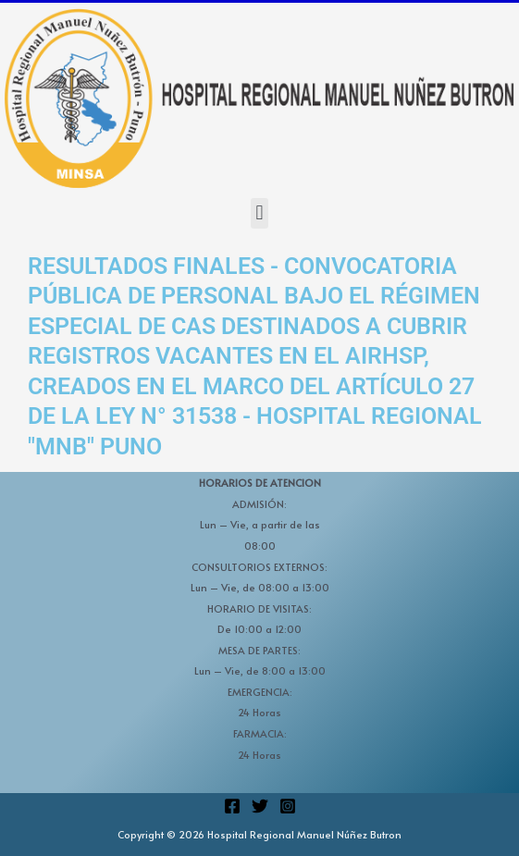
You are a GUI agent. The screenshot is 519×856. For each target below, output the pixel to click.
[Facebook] (232, 806)
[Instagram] (287, 806)
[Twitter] (260, 806)
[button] (259, 213)
